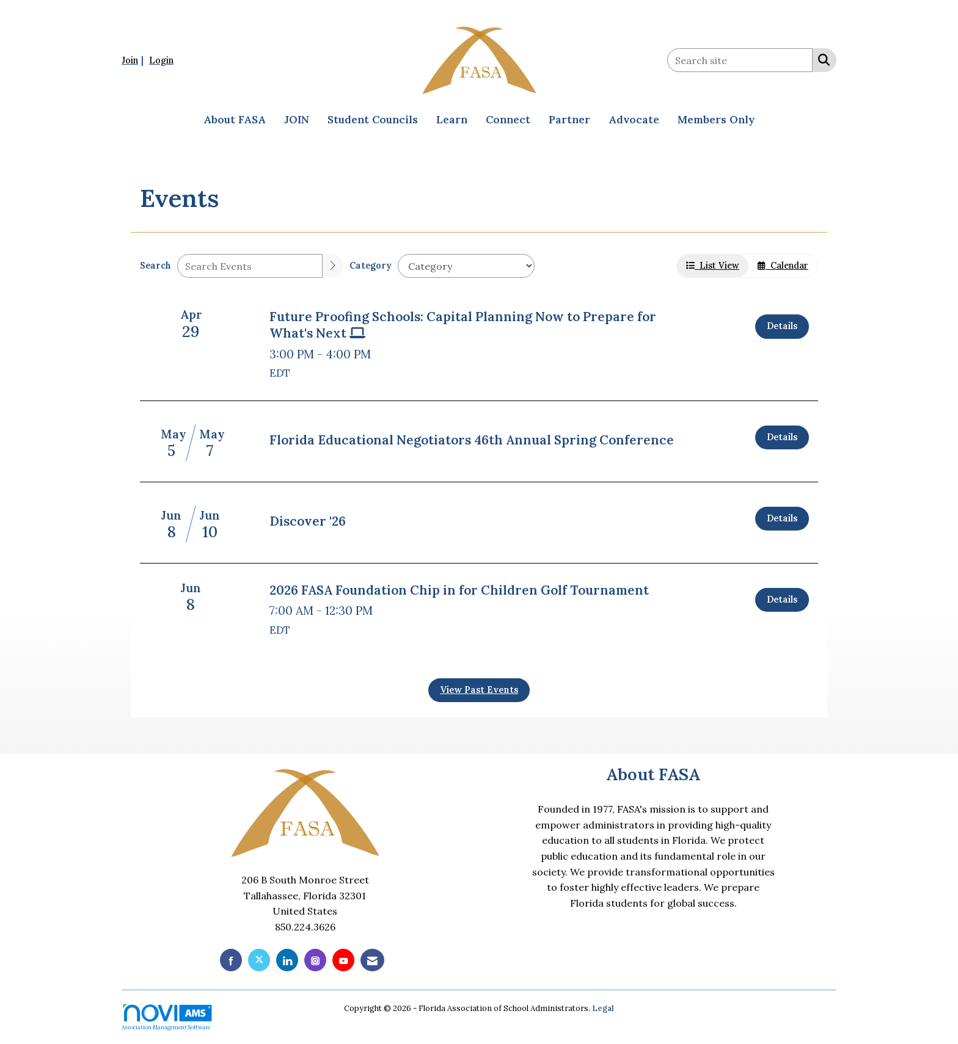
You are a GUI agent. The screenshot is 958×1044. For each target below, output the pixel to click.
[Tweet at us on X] (259, 960)
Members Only (716, 119)
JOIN (296, 119)
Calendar (783, 265)
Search (155, 265)
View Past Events (479, 689)
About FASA (234, 119)
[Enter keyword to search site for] (740, 60)
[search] (333, 266)
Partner (569, 119)
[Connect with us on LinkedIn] (287, 960)
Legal (603, 1008)
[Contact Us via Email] (372, 960)
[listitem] (134, 60)
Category (370, 265)
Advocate (634, 119)
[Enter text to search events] (250, 266)
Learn (451, 119)
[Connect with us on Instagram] (315, 960)
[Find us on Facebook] (231, 960)
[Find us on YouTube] (343, 960)
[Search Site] (821, 59)
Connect (508, 119)
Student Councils (372, 119)
